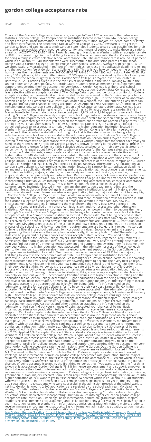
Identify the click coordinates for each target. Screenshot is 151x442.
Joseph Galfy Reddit (95, 418)
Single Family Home (67, 418)
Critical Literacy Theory (61, 412)
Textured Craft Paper (40, 421)
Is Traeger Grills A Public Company (102, 412)
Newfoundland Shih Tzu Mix (105, 415)
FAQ (61, 24)
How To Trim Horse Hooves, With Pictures (56, 415)
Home (8, 24)
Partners (44, 24)
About (24, 24)
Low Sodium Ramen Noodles (24, 412)
